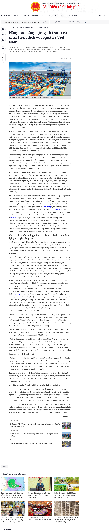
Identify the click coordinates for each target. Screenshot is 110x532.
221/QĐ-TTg (46, 207)
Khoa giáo (52, 15)
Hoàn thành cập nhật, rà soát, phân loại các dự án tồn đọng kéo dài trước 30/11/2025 (66, 520)
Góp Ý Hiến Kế (73, 15)
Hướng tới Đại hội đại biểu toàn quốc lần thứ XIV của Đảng (23, 22)
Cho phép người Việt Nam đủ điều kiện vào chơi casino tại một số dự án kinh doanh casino (39, 520)
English (65, 10)
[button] (44, 22)
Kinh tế (26, 15)
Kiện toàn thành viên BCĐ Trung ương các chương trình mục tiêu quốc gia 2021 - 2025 (65, 495)
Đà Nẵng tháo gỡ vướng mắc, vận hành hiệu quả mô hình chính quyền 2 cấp (39, 495)
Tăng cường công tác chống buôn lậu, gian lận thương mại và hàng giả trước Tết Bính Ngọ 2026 (12, 520)
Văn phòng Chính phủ (74, 22)
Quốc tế (62, 15)
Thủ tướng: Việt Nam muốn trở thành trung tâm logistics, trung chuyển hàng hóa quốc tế (35, 425)
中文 (71, 10)
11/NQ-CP (14, 218)
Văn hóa (35, 15)
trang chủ (6, 15)
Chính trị (17, 15)
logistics (4, 466)
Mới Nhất (102, 15)
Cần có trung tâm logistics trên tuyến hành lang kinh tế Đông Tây (33, 444)
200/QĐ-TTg (59, 209)
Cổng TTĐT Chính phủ (58, 22)
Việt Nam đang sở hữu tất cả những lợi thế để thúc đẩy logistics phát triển (34, 435)
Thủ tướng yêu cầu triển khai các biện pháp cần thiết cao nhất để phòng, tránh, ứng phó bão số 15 (12, 495)
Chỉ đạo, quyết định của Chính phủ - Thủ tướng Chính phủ (29, 27)
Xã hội (43, 15)
